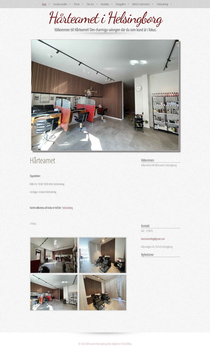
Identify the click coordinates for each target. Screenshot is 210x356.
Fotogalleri (121, 4)
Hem (44, 4)
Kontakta (105, 4)
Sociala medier (60, 4)
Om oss (90, 4)
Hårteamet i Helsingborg (105, 17)
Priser (77, 4)
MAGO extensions (141, 4)
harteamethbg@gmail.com (153, 239)
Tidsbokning (162, 4)
